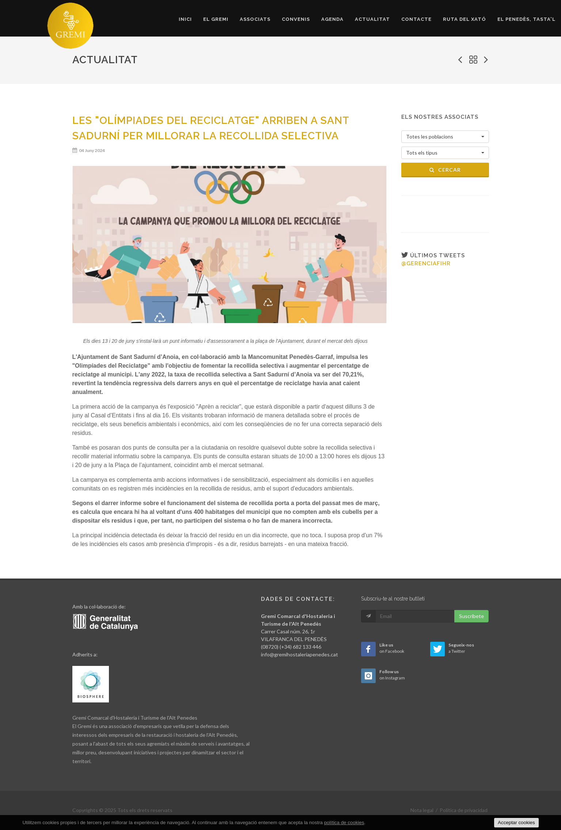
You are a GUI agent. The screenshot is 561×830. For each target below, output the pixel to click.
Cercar (445, 170)
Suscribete (471, 616)
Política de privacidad (464, 810)
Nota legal (421, 810)
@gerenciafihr (426, 263)
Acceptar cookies (516, 822)
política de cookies (344, 822)
